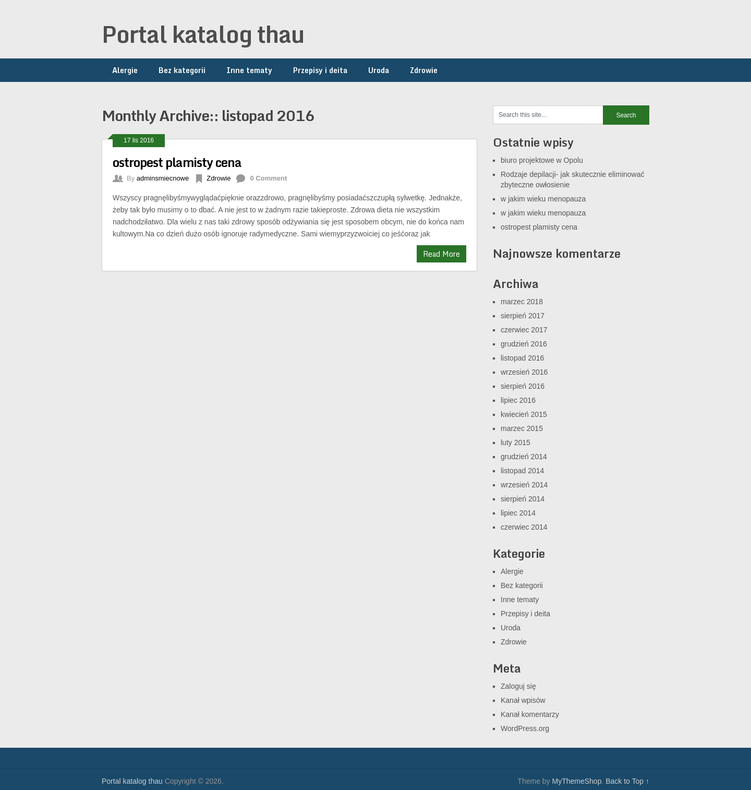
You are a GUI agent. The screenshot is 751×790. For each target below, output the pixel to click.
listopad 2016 (522, 358)
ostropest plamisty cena (177, 162)
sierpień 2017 (522, 316)
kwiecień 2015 (524, 414)
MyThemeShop (576, 781)
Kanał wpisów (523, 700)
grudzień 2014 (524, 456)
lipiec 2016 (518, 400)
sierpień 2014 (522, 499)
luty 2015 (515, 442)
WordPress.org (525, 728)
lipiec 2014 (518, 513)
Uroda (378, 70)
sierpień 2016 (522, 386)
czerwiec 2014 (524, 527)
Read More (441, 254)
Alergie (125, 70)
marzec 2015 (522, 428)
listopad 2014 (522, 470)
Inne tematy (249, 70)
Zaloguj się (518, 686)
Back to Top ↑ (627, 781)
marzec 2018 (522, 301)
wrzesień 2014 (524, 485)
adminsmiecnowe (163, 178)
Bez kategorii (182, 70)
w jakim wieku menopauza (543, 199)
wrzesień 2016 (524, 372)
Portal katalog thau (203, 34)
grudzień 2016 (524, 344)
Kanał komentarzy (530, 714)
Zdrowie (424, 70)
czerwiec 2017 (524, 330)
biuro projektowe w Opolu (542, 160)
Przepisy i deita (320, 70)
